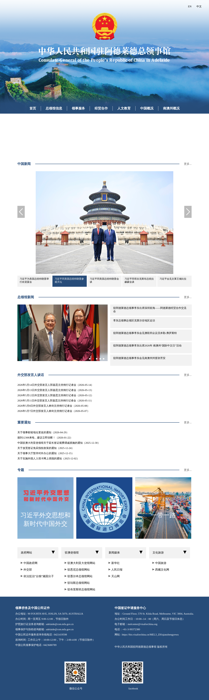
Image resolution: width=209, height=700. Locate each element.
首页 (32, 108)
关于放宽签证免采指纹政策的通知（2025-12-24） (45, 448)
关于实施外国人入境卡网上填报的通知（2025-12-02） (48, 458)
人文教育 (124, 108)
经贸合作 (101, 108)
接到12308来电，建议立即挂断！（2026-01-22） (45, 437)
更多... (188, 163)
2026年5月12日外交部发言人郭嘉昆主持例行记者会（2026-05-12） (55, 395)
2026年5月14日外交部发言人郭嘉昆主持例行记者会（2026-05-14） (55, 384)
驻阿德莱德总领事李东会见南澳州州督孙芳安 (139, 358)
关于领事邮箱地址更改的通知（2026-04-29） (43, 432)
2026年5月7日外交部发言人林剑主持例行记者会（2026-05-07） (53, 411)
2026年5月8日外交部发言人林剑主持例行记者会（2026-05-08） (53, 405)
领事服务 (78, 108)
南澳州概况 (171, 108)
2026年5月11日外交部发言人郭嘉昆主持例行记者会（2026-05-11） (55, 400)
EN (189, 6)
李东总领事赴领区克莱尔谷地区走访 (134, 320)
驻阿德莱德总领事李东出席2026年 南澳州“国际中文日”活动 (147, 345)
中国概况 (146, 108)
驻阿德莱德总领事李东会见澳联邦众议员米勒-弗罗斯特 (145, 333)
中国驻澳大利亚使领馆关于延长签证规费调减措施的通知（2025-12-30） (58, 442)
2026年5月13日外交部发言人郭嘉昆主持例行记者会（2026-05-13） (55, 390)
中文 (199, 6)
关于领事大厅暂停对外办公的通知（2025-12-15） (45, 453)
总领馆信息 (54, 108)
